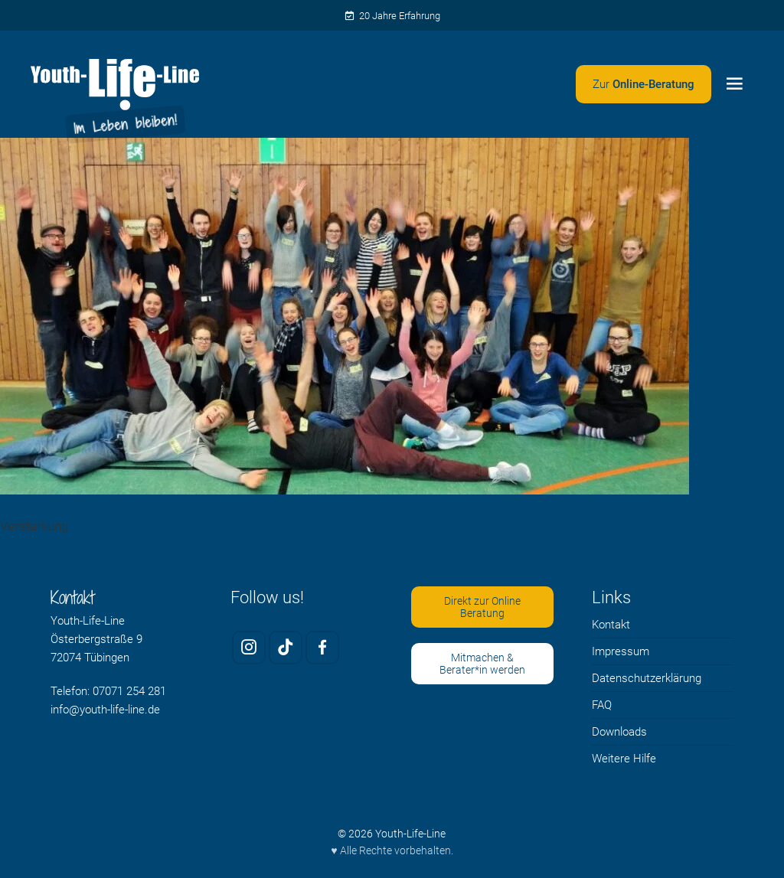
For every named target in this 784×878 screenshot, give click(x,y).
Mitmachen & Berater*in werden (482, 664)
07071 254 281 (129, 691)
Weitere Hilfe (624, 758)
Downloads (619, 732)
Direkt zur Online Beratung (482, 607)
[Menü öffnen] (734, 84)
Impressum (620, 651)
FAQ (602, 705)
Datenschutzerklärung (646, 678)
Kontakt (611, 625)
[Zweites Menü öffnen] (643, 84)
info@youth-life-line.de (105, 709)
